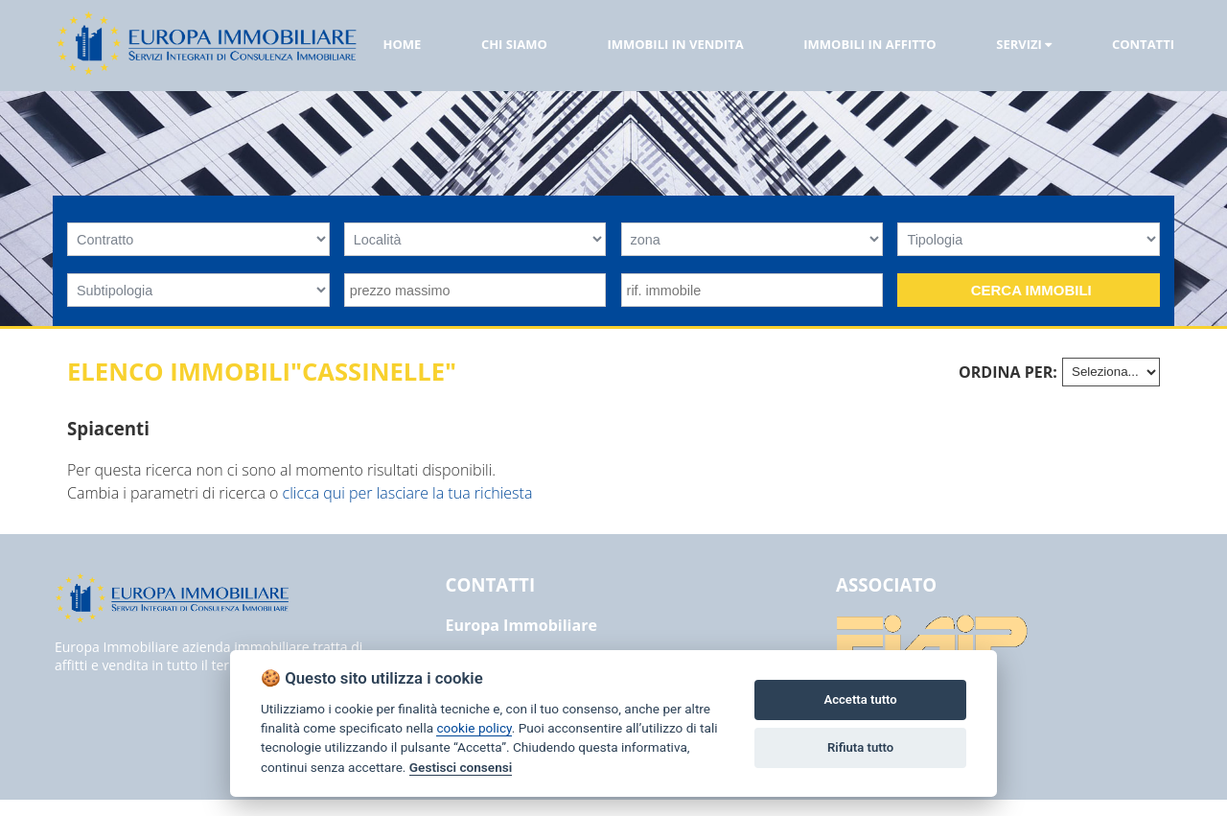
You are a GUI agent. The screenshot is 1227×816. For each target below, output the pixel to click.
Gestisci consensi (460, 767)
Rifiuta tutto (860, 747)
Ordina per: (1008, 372)
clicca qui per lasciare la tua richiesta (408, 492)
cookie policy (473, 727)
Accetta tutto (859, 699)
